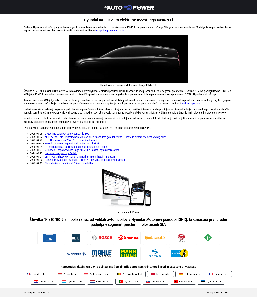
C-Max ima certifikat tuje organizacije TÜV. (67, 133)
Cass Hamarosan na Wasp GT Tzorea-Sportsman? (71, 140)
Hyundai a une (221, 274)
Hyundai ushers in (41, 274)
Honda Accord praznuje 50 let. (61, 153)
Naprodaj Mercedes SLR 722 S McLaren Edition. (70, 163)
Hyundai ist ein (75, 281)
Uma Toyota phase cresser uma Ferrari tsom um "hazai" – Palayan (80, 156)
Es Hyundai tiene (192, 274)
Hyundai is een (103, 281)
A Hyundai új (70, 274)
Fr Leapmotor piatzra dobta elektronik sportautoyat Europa (76, 146)
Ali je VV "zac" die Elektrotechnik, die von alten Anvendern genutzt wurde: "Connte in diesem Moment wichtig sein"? (106, 137)
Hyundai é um (131, 281)
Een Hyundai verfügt (132, 274)
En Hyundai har (163, 274)
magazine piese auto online (110, 30)
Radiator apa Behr (191, 103)
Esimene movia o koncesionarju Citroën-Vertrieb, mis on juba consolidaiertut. (85, 159)
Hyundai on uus (214, 281)
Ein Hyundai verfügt (99, 274)
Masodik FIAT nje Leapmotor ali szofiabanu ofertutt (72, 143)
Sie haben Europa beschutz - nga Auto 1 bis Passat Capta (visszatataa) (82, 150)
